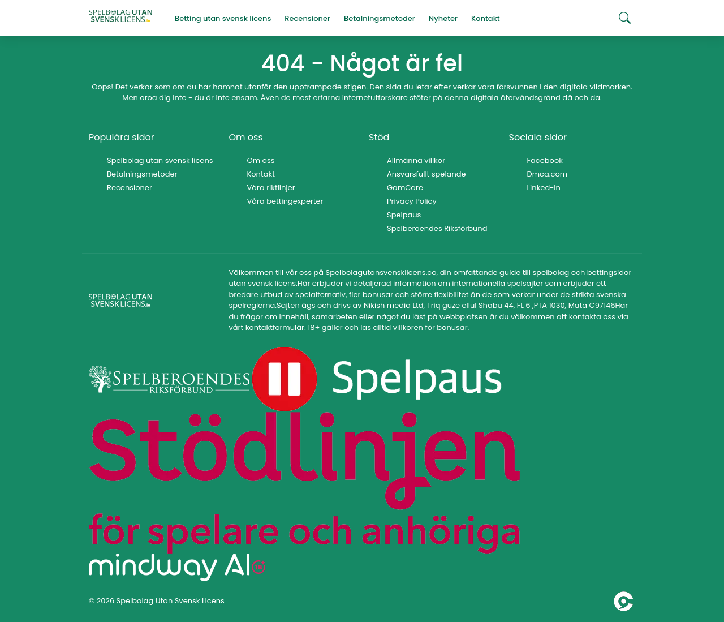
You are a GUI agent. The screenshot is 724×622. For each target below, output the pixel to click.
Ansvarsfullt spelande (426, 174)
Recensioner (129, 187)
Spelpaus (404, 214)
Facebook (545, 160)
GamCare (405, 187)
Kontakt (261, 174)
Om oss (261, 160)
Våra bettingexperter (285, 201)
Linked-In (544, 187)
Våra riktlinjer (271, 187)
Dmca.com (547, 174)
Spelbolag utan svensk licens (160, 160)
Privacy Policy (412, 201)
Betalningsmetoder (142, 174)
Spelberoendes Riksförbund (437, 228)
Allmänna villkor (416, 160)
